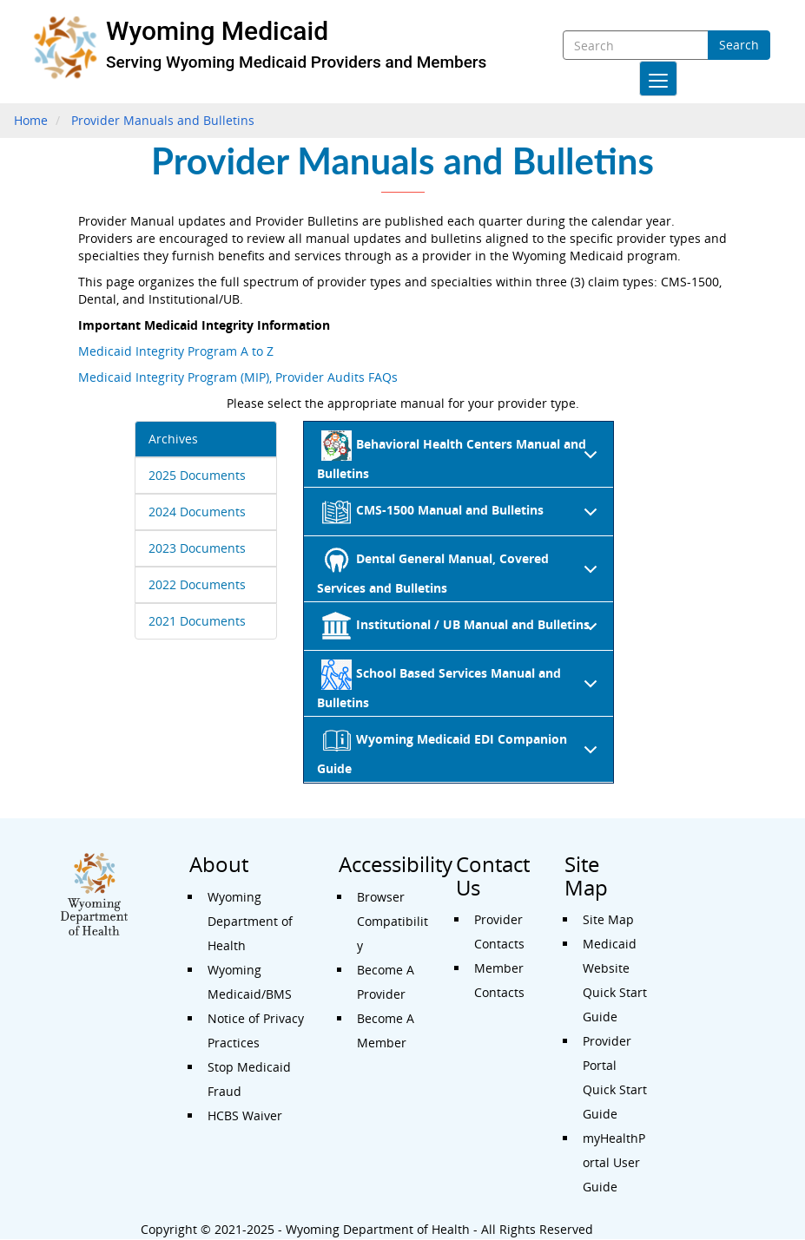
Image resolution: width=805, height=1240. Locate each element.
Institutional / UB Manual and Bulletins (462, 631)
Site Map (608, 919)
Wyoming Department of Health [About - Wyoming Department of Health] (250, 921)
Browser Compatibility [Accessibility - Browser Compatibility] (392, 921)
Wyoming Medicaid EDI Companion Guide (460, 751)
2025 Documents (197, 475)
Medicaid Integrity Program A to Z (176, 351)
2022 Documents (197, 584)
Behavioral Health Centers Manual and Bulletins (460, 456)
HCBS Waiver (245, 1115)
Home (31, 120)
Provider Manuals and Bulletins (162, 120)
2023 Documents (197, 548)
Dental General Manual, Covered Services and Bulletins (460, 570)
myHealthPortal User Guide (614, 1162)
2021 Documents (197, 621)
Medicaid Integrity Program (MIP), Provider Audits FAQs (238, 377)
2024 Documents (197, 511)
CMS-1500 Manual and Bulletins (462, 516)
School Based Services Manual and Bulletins (460, 685)
